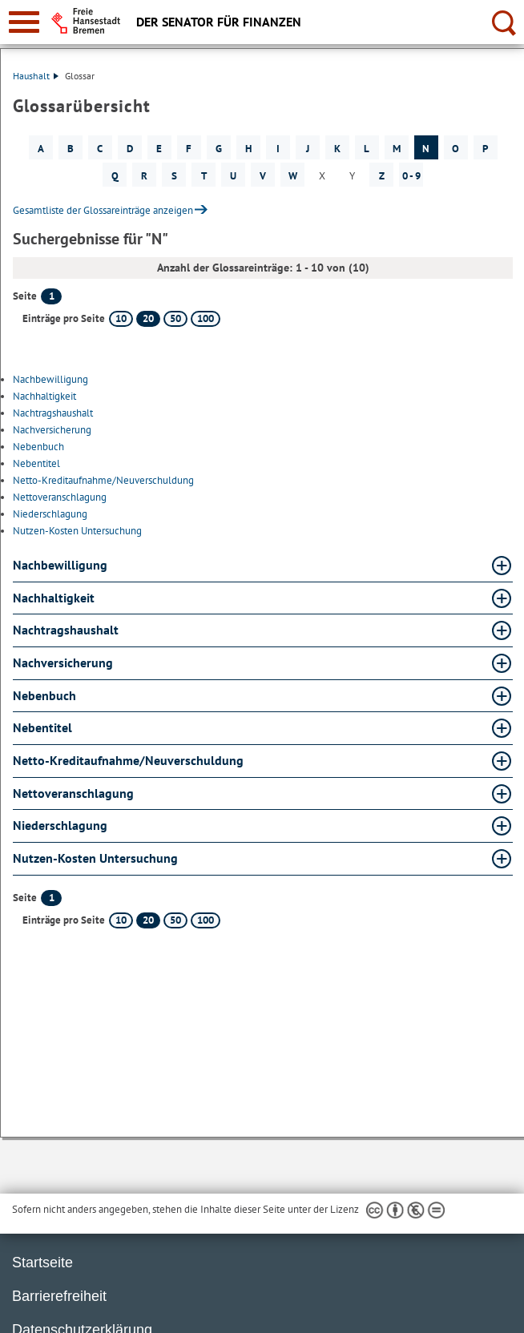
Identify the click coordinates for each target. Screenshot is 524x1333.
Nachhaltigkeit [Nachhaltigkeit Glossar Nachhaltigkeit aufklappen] (54, 598)
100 (205, 318)
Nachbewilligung (50, 379)
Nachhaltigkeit (44, 396)
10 (121, 318)
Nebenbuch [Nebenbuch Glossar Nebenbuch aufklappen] (44, 695)
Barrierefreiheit (59, 1296)
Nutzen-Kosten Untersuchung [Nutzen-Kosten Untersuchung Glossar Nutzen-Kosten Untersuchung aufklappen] (95, 858)
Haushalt (35, 76)
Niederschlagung (50, 514)
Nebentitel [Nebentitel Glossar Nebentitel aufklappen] (42, 727)
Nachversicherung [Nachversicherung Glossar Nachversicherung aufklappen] (63, 662)
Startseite (42, 1262)
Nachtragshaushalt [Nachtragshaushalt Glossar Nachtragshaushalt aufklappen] (66, 630)
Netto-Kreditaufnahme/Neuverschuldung (103, 480)
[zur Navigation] (24, 22)
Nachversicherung (52, 430)
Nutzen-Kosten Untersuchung (77, 531)
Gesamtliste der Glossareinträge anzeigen (103, 210)
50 (175, 318)
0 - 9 (411, 176)
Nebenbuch (38, 446)
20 (148, 318)
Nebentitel (36, 463)
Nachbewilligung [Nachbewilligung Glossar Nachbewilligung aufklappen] (60, 565)
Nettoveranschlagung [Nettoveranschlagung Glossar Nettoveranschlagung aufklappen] (73, 793)
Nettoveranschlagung (60, 497)
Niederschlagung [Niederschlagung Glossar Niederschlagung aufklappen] (60, 825)
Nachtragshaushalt (53, 413)
